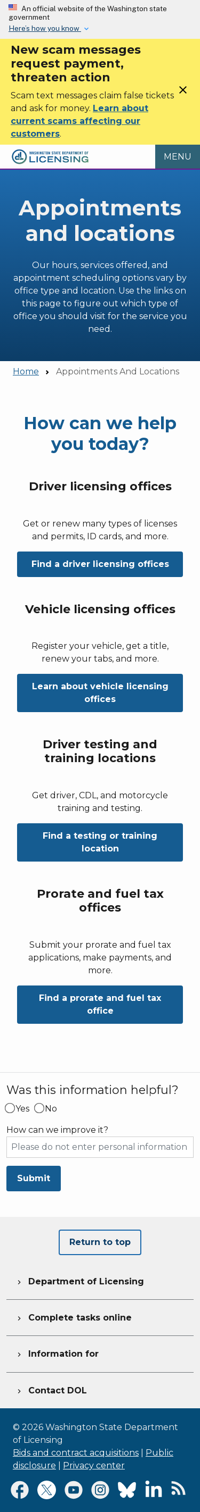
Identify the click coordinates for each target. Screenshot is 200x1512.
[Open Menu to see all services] (177, 157)
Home (26, 371)
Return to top (100, 1242)
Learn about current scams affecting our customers (79, 121)
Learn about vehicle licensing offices (100, 692)
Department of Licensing (79, 1280)
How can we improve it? (57, 1130)
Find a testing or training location (100, 842)
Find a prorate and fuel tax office (100, 1004)
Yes (22, 1109)
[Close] (183, 93)
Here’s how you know (45, 28)
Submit (33, 1178)
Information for (57, 1352)
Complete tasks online (73, 1316)
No (51, 1109)
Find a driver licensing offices (100, 564)
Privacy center (94, 1465)
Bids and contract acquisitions (76, 1453)
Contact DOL (51, 1389)
